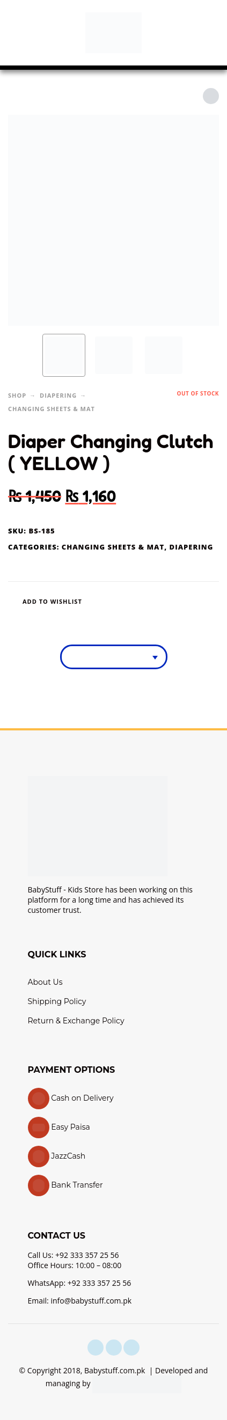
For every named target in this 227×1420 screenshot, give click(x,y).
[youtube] (131, 1348)
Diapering (58, 395)
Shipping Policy (57, 1001)
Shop (17, 395)
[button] (18, 32)
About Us (45, 982)
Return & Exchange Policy (76, 1021)
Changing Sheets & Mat (51, 409)
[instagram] (114, 1348)
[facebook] (95, 1348)
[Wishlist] (70, 602)
